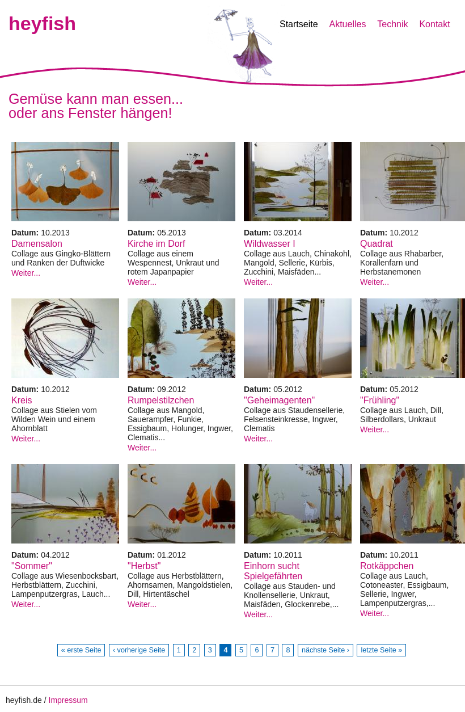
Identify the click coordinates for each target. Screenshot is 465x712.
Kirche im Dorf (156, 243)
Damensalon (36, 243)
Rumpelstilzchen (161, 400)
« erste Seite (81, 650)
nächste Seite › (325, 650)
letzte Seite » (381, 650)
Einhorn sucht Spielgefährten (273, 571)
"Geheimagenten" (279, 400)
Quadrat (376, 243)
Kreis (21, 400)
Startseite (299, 24)
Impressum (68, 700)
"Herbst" (144, 566)
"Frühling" (379, 400)
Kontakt (434, 24)
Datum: (26, 232)
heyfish (42, 23)
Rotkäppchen (386, 566)
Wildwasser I (269, 243)
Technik (392, 24)
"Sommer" (31, 566)
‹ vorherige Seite (139, 650)
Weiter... (25, 272)
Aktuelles (347, 24)
